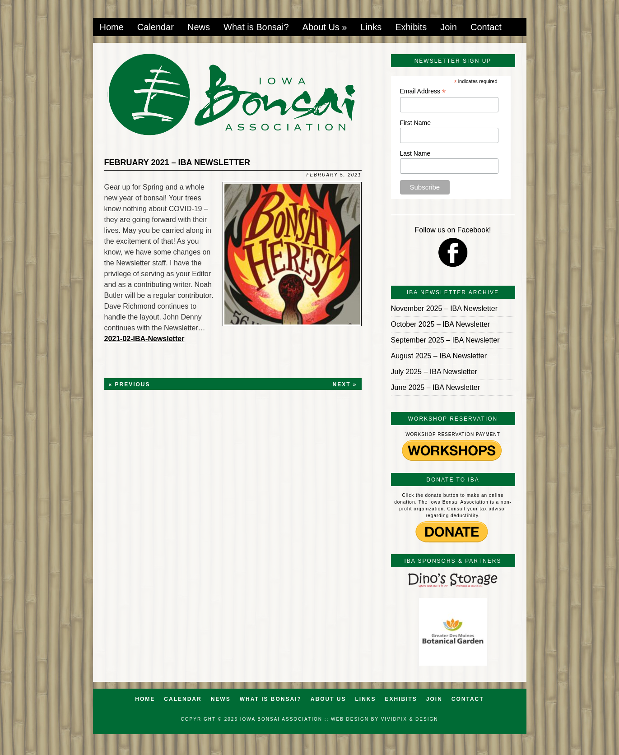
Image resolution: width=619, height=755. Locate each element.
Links (371, 27)
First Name (415, 122)
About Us (325, 27)
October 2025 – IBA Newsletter (440, 324)
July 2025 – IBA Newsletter (434, 371)
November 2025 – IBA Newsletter (444, 308)
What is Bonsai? (256, 27)
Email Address (423, 91)
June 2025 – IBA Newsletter (435, 387)
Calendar (155, 27)
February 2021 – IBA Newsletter (177, 162)
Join (448, 27)
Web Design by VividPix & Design (384, 719)
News (198, 27)
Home (112, 27)
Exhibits (411, 27)
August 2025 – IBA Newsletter (439, 356)
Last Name (415, 153)
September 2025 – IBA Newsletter (445, 340)
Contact (486, 27)
